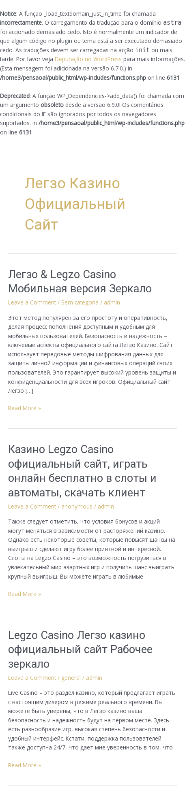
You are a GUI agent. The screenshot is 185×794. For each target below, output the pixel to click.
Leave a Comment (32, 302)
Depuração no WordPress (88, 59)
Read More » (24, 408)
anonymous (76, 506)
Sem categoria (80, 302)
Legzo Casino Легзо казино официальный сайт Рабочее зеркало (80, 650)
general (71, 677)
